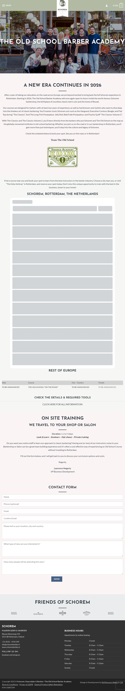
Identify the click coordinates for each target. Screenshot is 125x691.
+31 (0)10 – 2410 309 (10, 642)
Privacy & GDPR (26, 684)
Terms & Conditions (10, 684)
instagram (16, 655)
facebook (5, 655)
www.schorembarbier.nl (11, 647)
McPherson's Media (110, 682)
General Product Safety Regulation (48, 684)
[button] (6, 5)
